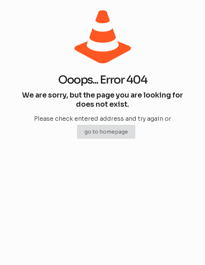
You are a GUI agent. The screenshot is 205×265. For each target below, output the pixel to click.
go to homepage (106, 131)
